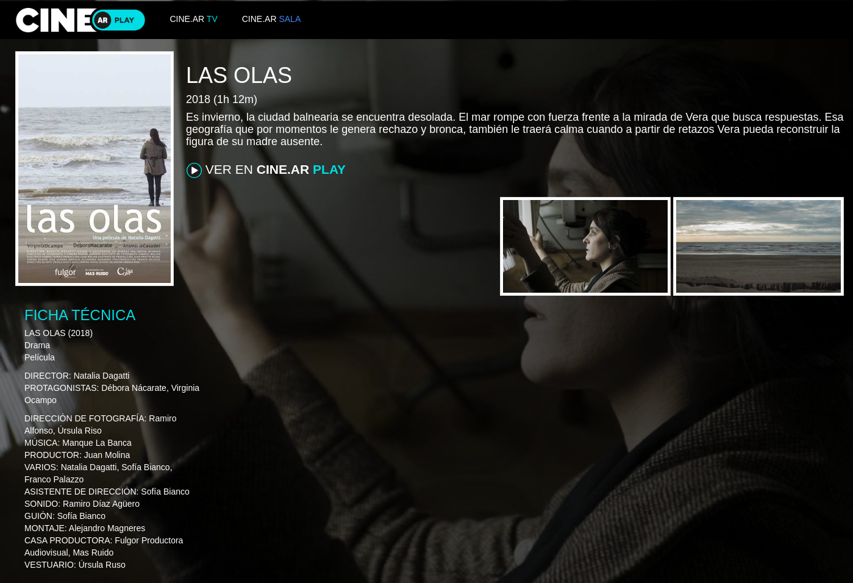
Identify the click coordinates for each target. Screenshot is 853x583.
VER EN (266, 170)
